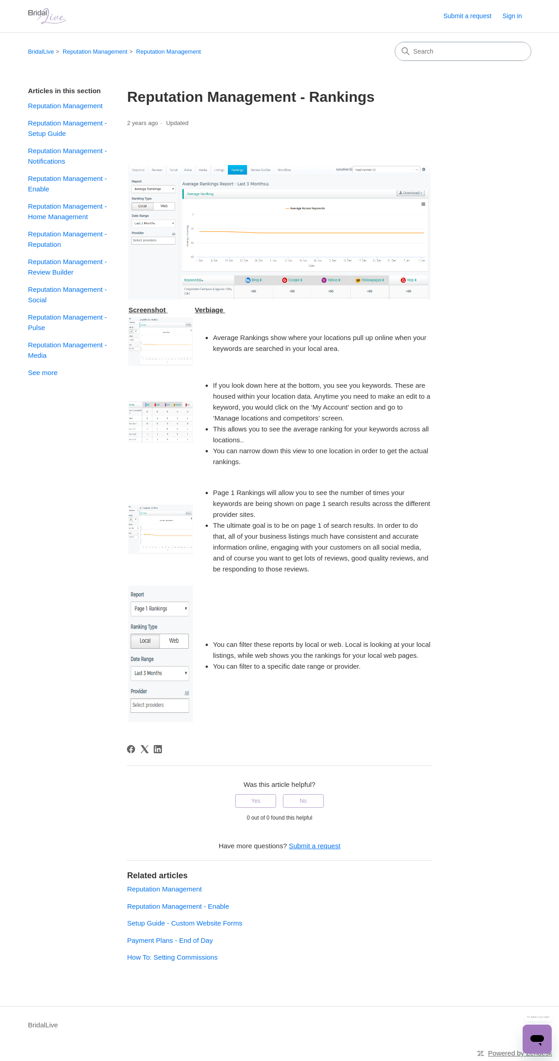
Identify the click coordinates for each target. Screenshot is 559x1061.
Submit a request (467, 16)
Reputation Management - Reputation (67, 239)
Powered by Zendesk (520, 1053)
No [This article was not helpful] (303, 801)
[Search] (463, 51)
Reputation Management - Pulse (67, 322)
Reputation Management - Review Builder (67, 267)
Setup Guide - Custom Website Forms (184, 923)
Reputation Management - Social (67, 294)
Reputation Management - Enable (67, 184)
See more (42, 372)
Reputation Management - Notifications (67, 156)
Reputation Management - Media (67, 350)
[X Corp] (145, 749)
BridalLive (41, 51)
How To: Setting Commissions (172, 957)
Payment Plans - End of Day (169, 940)
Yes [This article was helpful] (256, 801)
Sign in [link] (512, 16)
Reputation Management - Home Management (67, 211)
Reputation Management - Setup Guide (67, 128)
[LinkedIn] (158, 749)
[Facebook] (131, 749)
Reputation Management (95, 51)
